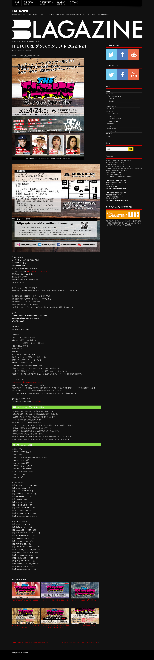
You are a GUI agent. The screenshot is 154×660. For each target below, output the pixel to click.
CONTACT (61, 3)
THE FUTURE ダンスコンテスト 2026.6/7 (25, 600)
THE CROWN (29, 3)
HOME (16, 3)
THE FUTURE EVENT (27, 50)
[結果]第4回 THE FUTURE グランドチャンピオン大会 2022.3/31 (80, 642)
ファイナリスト (111, 131)
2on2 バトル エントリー (115, 121)
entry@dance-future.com (41, 401)
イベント (110, 103)
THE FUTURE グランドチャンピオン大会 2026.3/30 (25, 626)
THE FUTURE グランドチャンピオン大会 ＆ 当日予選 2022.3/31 (31, 642)
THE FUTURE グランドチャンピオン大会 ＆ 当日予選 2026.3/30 (55, 626)
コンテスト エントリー (114, 116)
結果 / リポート (111, 106)
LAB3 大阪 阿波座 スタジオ (116, 193)
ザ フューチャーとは (113, 114)
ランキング (110, 109)
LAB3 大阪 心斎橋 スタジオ (116, 181)
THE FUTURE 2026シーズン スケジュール (84, 601)
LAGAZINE (20, 11)
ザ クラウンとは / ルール (114, 96)
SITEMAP (74, 3)
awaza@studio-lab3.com (118, 201)
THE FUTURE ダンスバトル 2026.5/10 (55, 600)
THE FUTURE (45, 3)
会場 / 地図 (110, 101)
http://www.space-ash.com (37, 271)
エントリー (110, 98)
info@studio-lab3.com (117, 189)
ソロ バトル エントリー (115, 118)
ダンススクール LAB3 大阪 (115, 160)
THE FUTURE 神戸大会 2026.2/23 (84, 625)
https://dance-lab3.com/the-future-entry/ (27, 382)
